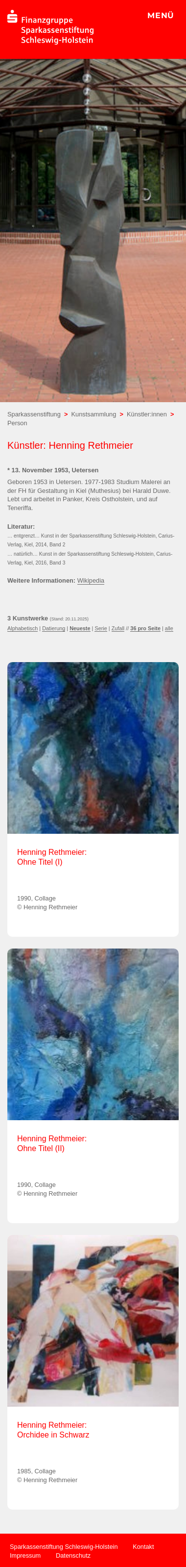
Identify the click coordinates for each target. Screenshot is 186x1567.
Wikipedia (90, 580)
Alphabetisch (22, 628)
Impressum (25, 1555)
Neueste (80, 628)
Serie (100, 628)
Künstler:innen (147, 414)
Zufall (118, 628)
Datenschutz (73, 1555)
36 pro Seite (145, 628)
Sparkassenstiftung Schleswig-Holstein (64, 1546)
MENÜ (160, 15)
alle (169, 628)
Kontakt (143, 1546)
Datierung (53, 628)
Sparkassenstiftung (34, 414)
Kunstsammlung (93, 414)
